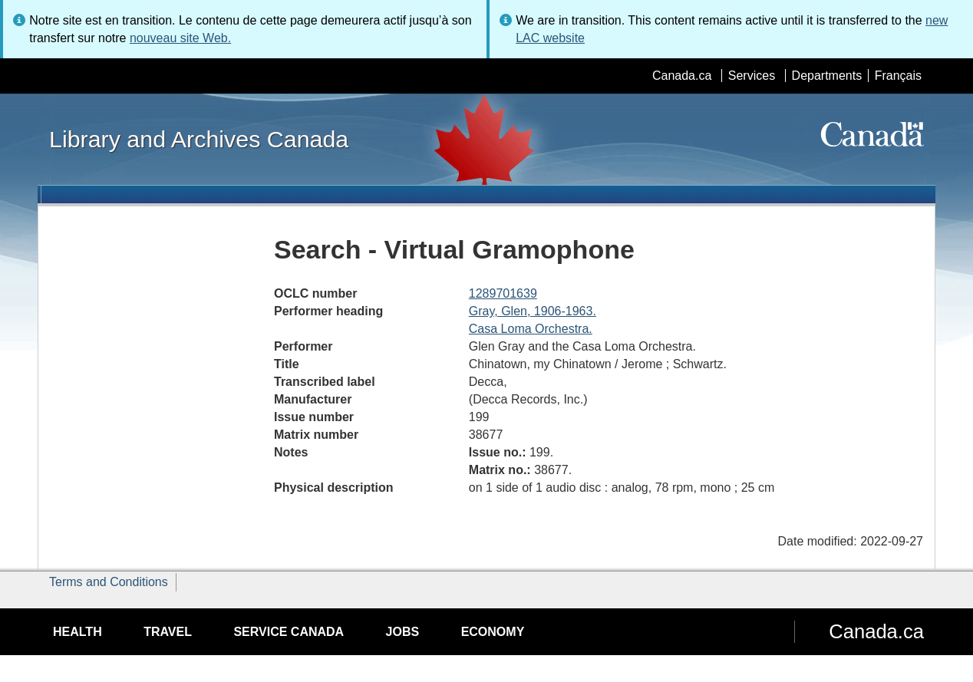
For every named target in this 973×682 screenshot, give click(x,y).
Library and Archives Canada (198, 139)
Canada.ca (681, 75)
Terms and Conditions (108, 581)
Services (751, 75)
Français (898, 75)
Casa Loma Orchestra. (530, 328)
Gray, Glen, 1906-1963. (532, 311)
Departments (827, 75)
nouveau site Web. (180, 37)
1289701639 (503, 293)
